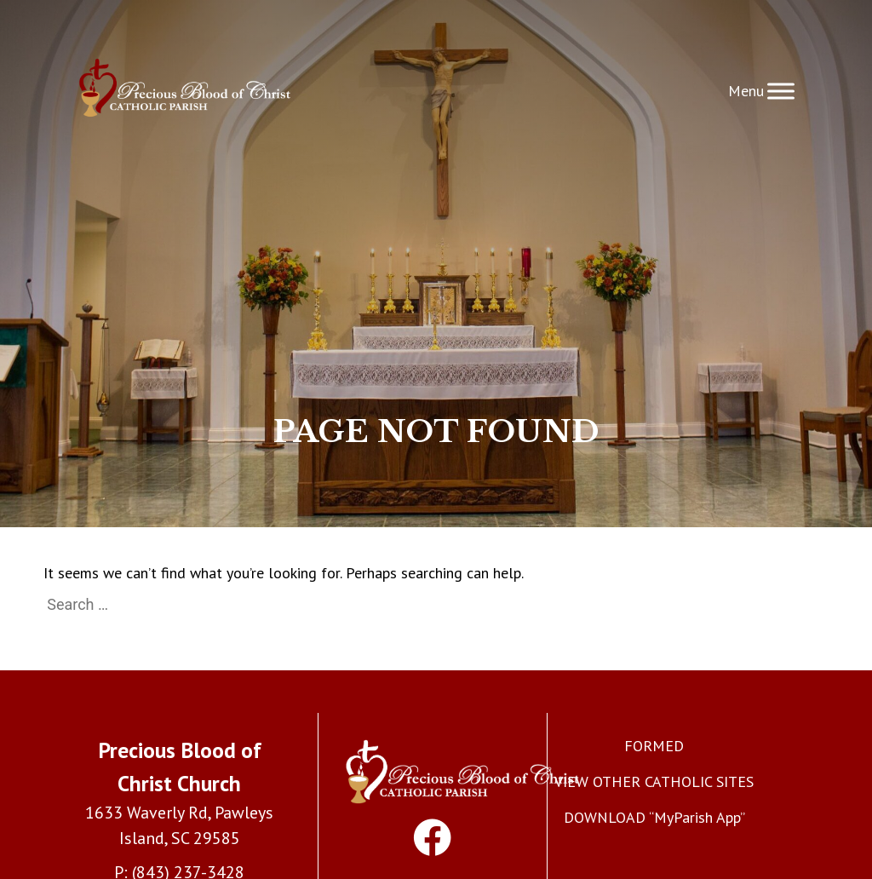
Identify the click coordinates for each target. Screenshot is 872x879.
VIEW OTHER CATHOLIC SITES (654, 781)
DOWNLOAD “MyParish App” (654, 817)
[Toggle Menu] (781, 91)
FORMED (654, 745)
